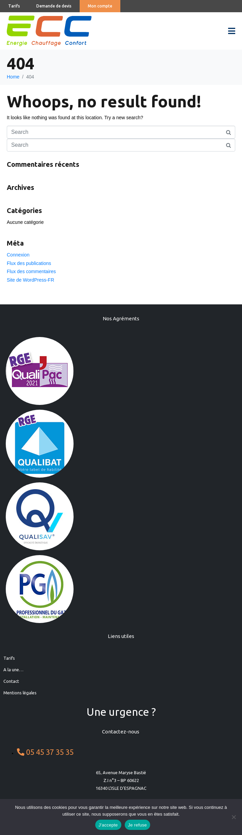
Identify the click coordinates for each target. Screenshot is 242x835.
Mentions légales (20, 692)
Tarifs (9, 658)
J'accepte (108, 825)
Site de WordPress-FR (30, 280)
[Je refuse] (233, 817)
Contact (11, 681)
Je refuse (137, 825)
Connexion (18, 254)
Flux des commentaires (31, 271)
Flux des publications (29, 263)
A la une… (13, 669)
